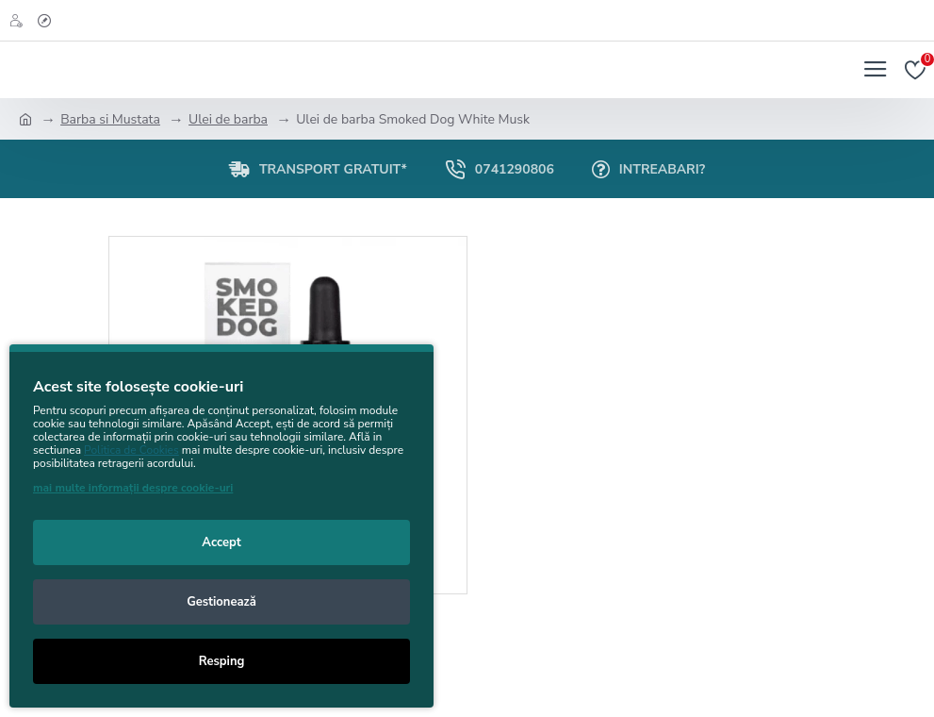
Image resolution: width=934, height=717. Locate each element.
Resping (222, 661)
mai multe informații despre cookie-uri (133, 487)
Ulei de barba (228, 119)
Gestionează (221, 601)
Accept (221, 542)
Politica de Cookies (131, 450)
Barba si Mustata (110, 119)
